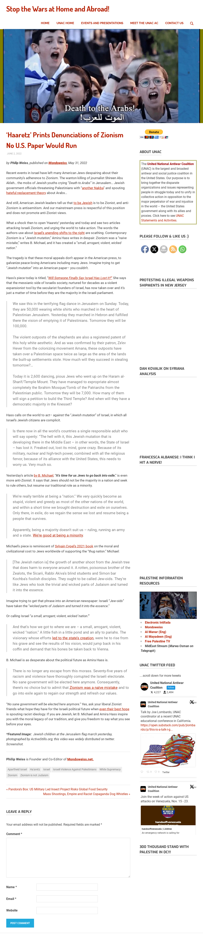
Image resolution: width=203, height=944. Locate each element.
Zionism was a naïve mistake (94, 687)
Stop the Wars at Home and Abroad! (60, 8)
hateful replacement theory (26, 193)
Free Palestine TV (157, 641)
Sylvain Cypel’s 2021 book (74, 546)
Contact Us (174, 23)
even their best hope (114, 709)
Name (11, 887)
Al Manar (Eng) (155, 632)
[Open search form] (192, 22)
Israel (46, 769)
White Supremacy (110, 769)
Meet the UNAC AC (144, 23)
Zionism (12, 775)
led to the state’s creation (72, 638)
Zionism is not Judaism (34, 775)
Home (45, 23)
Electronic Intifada (158, 622)
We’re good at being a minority (58, 535)
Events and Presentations (102, 23)
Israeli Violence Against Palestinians (74, 769)
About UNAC (151, 152)
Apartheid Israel (17, 769)
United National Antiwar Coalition (163, 704)
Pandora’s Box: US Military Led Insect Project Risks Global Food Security (58, 789)
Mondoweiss (154, 627)
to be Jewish (83, 203)
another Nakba (92, 188)
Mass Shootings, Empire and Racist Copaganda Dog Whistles (85, 794)
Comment (14, 834)
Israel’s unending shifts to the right (59, 233)
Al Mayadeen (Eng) (158, 636)
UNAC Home (65, 23)
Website (12, 910)
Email (11, 899)
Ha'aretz (35, 769)
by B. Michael (43, 475)
